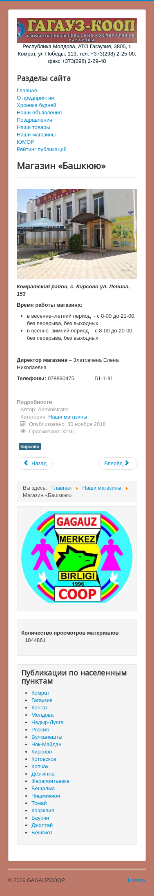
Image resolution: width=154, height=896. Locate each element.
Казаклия (42, 810)
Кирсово (29, 446)
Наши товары (33, 127)
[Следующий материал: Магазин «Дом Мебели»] (117, 463)
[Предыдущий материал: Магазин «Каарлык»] (35, 463)
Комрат (40, 693)
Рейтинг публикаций (42, 149)
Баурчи (40, 818)
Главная (27, 90)
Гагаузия (42, 700)
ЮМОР (25, 142)
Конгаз (39, 707)
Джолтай (42, 825)
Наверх (137, 880)
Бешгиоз (41, 832)
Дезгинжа (43, 774)
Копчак (40, 766)
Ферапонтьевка (50, 781)
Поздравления (34, 120)
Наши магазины (36, 135)
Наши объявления (39, 112)
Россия (40, 730)
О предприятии (35, 98)
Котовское (43, 759)
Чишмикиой (45, 796)
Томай (39, 803)
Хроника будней (36, 105)
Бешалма (43, 788)
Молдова (42, 715)
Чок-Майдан (46, 744)
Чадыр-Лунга (47, 722)
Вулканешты (46, 737)
